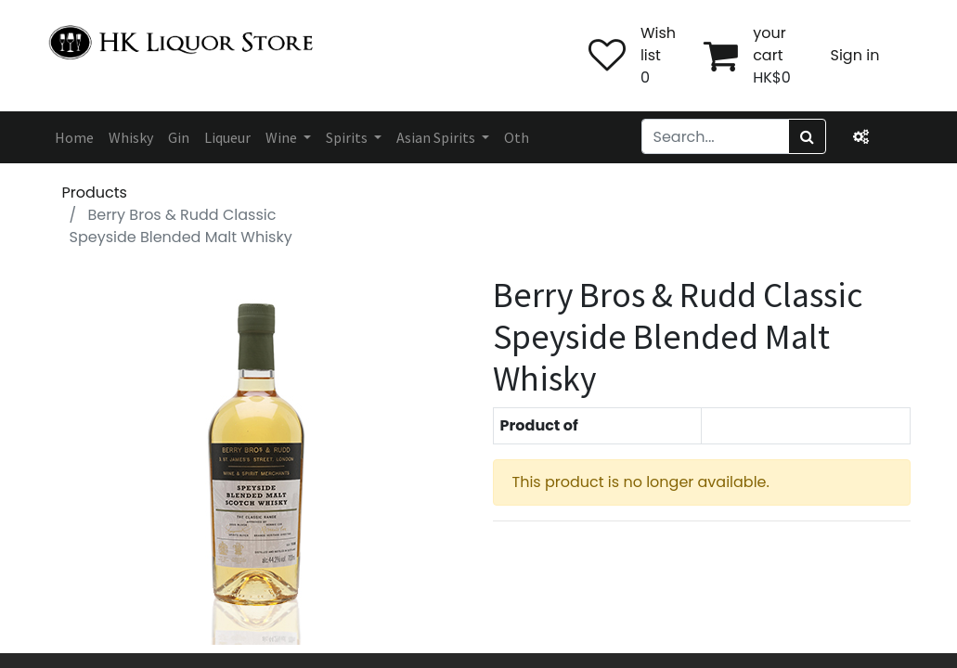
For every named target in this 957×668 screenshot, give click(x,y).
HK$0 (772, 77)
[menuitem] (74, 137)
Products (94, 192)
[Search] (807, 136)
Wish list (658, 44)
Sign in (855, 55)
